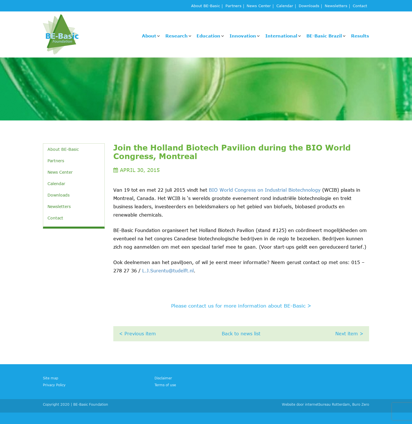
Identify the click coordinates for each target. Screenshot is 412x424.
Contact (360, 6)
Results (360, 35)
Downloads (309, 6)
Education (208, 35)
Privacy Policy (54, 385)
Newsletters (336, 6)
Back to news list (241, 333)
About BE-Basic (205, 6)
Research (176, 35)
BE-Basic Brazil (324, 35)
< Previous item (137, 333)
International (281, 35)
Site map (50, 378)
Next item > (349, 333)
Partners (233, 6)
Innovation (242, 35)
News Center (259, 6)
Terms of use (165, 385)
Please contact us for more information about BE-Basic (241, 305)
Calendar (284, 6)
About (149, 35)
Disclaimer (163, 378)
